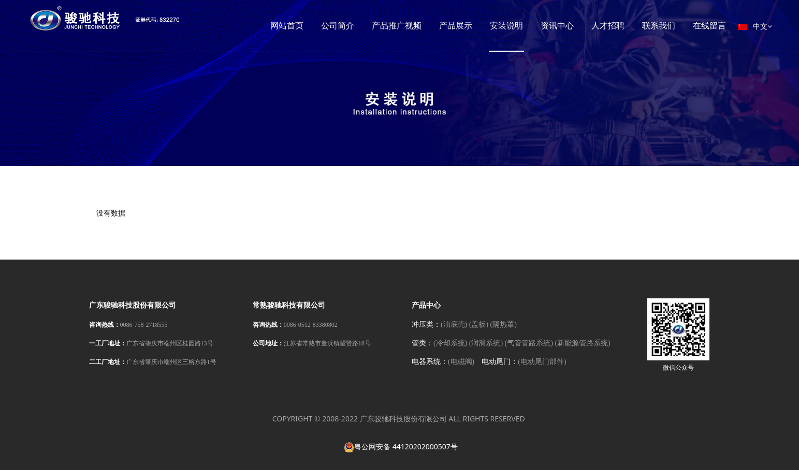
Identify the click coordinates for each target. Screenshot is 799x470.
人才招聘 (607, 25)
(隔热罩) (503, 324)
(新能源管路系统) (582, 343)
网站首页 (286, 25)
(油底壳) (454, 324)
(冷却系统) (450, 343)
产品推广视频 (397, 25)
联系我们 (658, 25)
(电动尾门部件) (542, 362)
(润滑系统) (486, 343)
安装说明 (506, 25)
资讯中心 (557, 25)
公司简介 (337, 25)
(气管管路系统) (529, 343)
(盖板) (478, 324)
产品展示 (455, 25)
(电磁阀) (461, 362)
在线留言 (709, 25)
